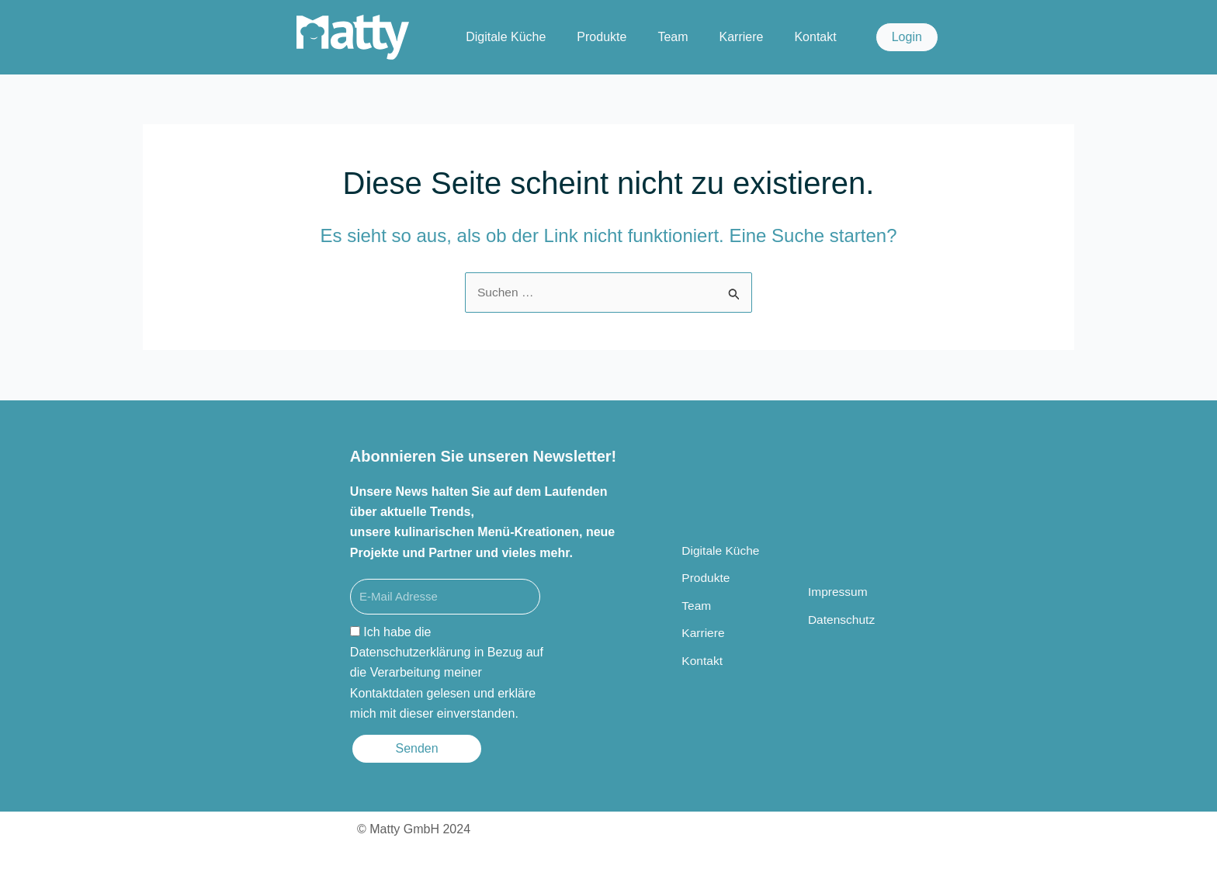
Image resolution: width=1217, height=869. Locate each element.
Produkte (601, 36)
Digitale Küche (506, 36)
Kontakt (815, 36)
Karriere (741, 36)
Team (672, 36)
